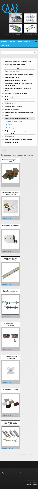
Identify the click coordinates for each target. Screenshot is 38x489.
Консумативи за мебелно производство (18, 139)
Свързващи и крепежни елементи (16, 118)
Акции (12, 41)
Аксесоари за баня (11, 142)
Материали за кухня (12, 77)
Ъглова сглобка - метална (10, 324)
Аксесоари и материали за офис (16, 94)
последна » (31, 454)
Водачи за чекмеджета (12, 109)
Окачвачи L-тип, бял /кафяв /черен (10, 193)
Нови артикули (24, 41)
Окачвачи (9, 124)
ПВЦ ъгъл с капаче (10, 389)
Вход (25, 473)
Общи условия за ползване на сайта (11, 473)
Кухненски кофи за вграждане (15, 64)
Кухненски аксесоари (12, 71)
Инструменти (9, 136)
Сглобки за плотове (10, 291)
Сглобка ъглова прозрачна (11, 357)
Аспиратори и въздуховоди (14, 68)
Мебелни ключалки (11, 100)
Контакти (5, 45)
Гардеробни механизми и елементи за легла (18, 89)
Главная (3, 150)
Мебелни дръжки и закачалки (15, 97)
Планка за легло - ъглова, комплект (10, 423)
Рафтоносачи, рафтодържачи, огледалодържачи (15, 132)
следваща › (22, 454)
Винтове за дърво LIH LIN (14, 121)
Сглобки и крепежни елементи (15, 128)
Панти (7, 115)
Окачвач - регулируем (10, 225)
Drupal (10, 476)
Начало (4, 41)
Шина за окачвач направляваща (10, 259)
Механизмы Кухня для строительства (18, 61)
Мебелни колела (10, 103)
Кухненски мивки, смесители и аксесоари (19, 74)
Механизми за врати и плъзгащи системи (19, 112)
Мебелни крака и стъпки (13, 106)
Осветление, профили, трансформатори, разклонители (19, 84)
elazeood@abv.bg (32, 484)
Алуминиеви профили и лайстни (16, 80)
